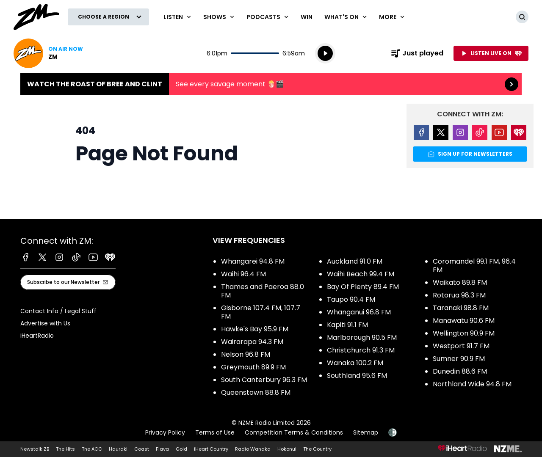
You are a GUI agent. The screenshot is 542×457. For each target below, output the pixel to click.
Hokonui (286, 449)
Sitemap (365, 432)
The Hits (65, 449)
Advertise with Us (45, 323)
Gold (181, 449)
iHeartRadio (37, 335)
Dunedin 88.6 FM (460, 371)
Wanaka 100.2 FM (355, 363)
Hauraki (118, 449)
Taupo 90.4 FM (351, 299)
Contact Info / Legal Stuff (58, 311)
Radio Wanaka (253, 449)
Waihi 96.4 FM (243, 274)
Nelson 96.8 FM (245, 354)
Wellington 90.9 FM (464, 333)
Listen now (48, 53)
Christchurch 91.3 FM (361, 350)
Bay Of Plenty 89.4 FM (363, 287)
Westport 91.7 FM (461, 346)
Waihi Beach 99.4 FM (360, 274)
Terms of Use (215, 432)
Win (306, 17)
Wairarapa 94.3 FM (252, 342)
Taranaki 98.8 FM (461, 308)
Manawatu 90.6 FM (464, 320)
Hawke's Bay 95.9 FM (254, 329)
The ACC (92, 449)
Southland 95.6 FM (357, 375)
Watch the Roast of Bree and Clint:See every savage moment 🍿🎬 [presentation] (271, 84)
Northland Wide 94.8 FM (472, 384)
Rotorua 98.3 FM (459, 295)
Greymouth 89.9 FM (253, 367)
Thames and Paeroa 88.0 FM (262, 291)
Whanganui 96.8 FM (359, 312)
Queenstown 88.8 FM (255, 392)
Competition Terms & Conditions (294, 432)
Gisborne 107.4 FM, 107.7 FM (260, 312)
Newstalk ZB (34, 449)
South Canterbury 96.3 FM (264, 380)
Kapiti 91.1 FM (347, 325)
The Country (317, 449)
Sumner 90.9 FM (459, 358)
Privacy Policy (165, 432)
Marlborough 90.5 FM (362, 337)
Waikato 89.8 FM (460, 282)
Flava (162, 449)
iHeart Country (211, 449)
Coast (141, 449)
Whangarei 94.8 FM (253, 261)
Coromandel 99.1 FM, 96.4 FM (474, 265)
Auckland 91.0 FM (354, 261)
